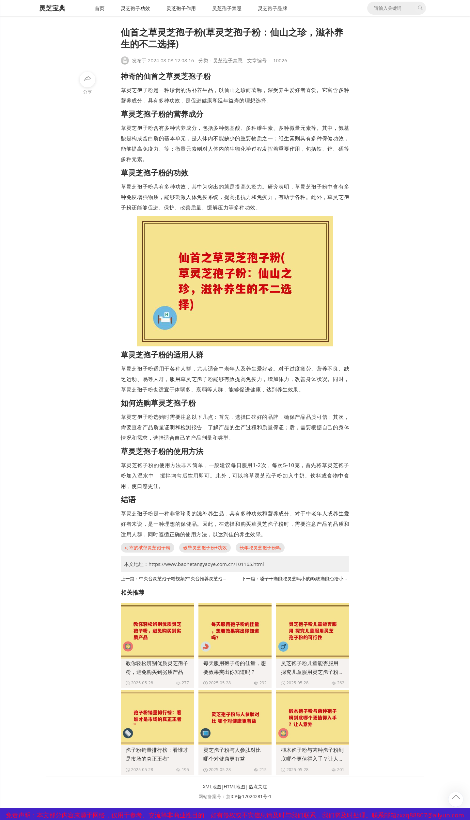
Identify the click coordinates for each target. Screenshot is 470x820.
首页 (99, 8)
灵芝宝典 (52, 8)
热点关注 (258, 786)
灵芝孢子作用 (181, 8)
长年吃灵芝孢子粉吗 (260, 547)
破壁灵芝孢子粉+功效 (205, 547)
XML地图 (212, 786)
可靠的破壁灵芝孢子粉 (147, 547)
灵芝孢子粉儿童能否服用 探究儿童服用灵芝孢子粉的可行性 (312, 672)
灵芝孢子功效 (135, 8)
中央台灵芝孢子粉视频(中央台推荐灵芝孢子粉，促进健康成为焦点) (206, 578)
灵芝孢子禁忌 (227, 8)
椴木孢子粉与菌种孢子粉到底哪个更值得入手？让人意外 (312, 758)
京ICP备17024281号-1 (249, 796)
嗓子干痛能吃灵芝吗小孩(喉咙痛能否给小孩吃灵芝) (311, 578)
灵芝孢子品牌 (272, 8)
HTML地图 (234, 786)
